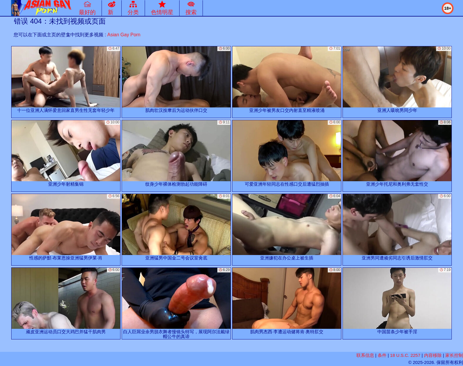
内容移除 (433, 355)
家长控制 (454, 355)
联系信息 (365, 355)
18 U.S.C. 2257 (405, 355)
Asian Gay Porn (123, 34)
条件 (382, 355)
